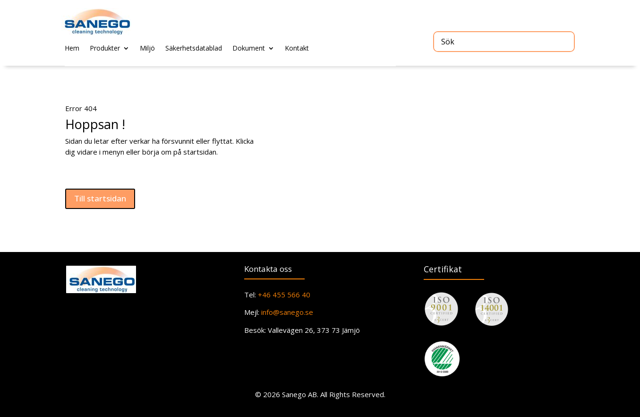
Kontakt (297, 48)
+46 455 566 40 (283, 294)
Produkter (105, 48)
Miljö (147, 48)
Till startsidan (100, 198)
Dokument (248, 48)
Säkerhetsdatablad (193, 48)
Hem (72, 48)
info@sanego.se (287, 312)
